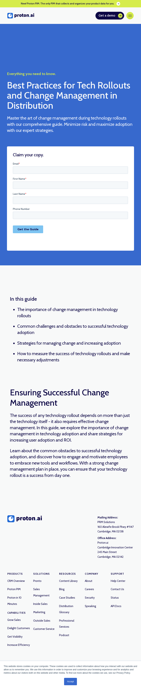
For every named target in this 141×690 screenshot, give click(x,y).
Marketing (39, 612)
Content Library (68, 581)
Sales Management (41, 592)
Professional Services (66, 624)
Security (90, 597)
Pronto (37, 581)
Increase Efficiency (18, 645)
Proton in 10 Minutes (14, 601)
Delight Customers (18, 628)
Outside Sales (41, 620)
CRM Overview (16, 581)
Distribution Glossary (66, 609)
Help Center (118, 581)
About (88, 581)
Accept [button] (70, 681)
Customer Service (44, 629)
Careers (89, 589)
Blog (61, 589)
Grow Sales (14, 620)
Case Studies (67, 597)
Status (115, 597)
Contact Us (117, 589)
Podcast (64, 635)
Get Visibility (15, 636)
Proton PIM (14, 589)
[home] (20, 15)
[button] (130, 15)
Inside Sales (40, 604)
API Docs (116, 606)
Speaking (90, 606)
